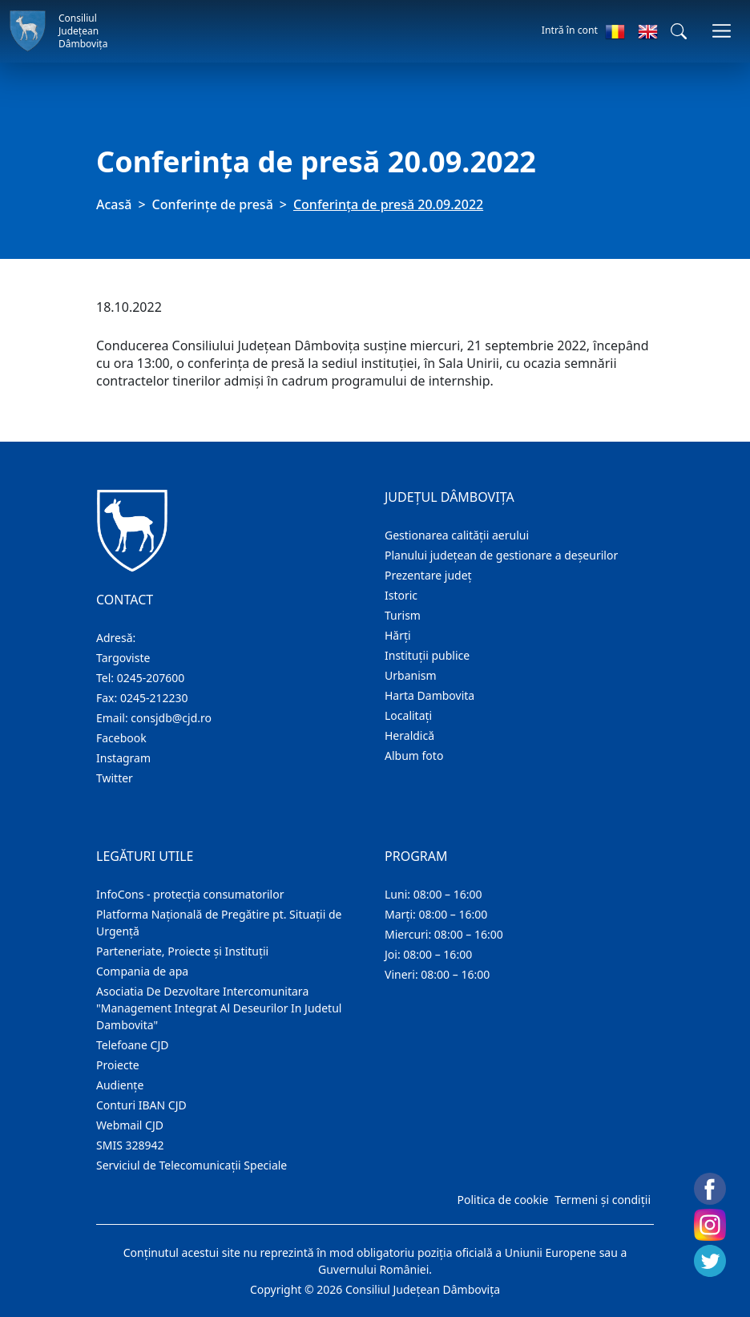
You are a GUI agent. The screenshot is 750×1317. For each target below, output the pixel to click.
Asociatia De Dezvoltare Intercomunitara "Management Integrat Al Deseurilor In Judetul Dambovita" (218, 1008)
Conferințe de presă (212, 204)
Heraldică (409, 735)
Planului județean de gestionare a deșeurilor (501, 555)
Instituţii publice (427, 655)
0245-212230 (154, 697)
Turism (403, 615)
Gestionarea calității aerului (457, 535)
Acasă (113, 204)
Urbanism (411, 675)
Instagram (123, 758)
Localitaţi (408, 715)
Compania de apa (142, 971)
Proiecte (117, 1065)
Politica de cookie (502, 1199)
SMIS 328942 (130, 1145)
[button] (679, 31)
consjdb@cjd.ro (171, 717)
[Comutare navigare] (721, 30)
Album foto (414, 755)
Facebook (121, 737)
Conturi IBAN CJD (141, 1105)
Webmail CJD (129, 1125)
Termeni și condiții (602, 1199)
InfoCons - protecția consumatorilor (190, 894)
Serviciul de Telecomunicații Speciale (191, 1165)
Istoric (401, 595)
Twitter (114, 778)
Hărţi (398, 635)
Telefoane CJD (132, 1044)
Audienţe (119, 1085)
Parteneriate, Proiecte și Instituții (182, 951)
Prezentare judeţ (428, 575)
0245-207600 (151, 677)
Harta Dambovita (429, 695)
